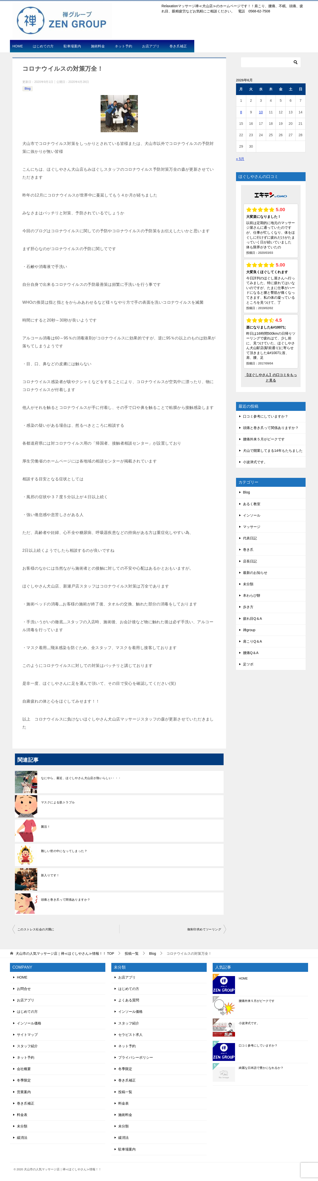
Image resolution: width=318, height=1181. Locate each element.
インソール (251, 515)
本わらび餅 (251, 595)
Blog (28, 88)
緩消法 (22, 1138)
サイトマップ (27, 1035)
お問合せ (24, 989)
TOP (65, 953)
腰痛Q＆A (250, 653)
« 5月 (240, 159)
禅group (249, 630)
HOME (17, 46)
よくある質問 (128, 1000)
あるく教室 (251, 504)
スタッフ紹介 (27, 1046)
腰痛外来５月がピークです (264, 439)
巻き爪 (248, 550)
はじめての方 (43, 46)
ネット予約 (123, 46)
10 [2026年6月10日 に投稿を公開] (261, 112)
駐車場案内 (72, 46)
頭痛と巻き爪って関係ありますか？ (65, 899)
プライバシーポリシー (135, 1057)
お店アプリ (150, 46)
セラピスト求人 (130, 1035)
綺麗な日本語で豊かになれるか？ (261, 1068)
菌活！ (45, 826)
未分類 (248, 584)
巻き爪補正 (178, 46)
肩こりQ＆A (252, 641)
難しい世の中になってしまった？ (64, 851)
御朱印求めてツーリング (204, 929)
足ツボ (248, 664)
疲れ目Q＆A (252, 619)
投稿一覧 (125, 1092)
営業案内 (24, 1092)
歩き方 (248, 607)
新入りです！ (50, 875)
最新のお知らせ (255, 573)
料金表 (22, 1115)
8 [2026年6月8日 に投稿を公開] (241, 112)
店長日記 (250, 561)
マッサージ (251, 527)
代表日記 (250, 538)
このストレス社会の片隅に (35, 929)
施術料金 (98, 46)
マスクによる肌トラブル (58, 802)
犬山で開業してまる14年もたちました (273, 451)
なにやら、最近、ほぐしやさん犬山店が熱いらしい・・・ (81, 778)
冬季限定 (24, 1080)
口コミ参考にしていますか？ (265, 416)
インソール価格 (29, 1023)
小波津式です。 (255, 462)
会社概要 (24, 1069)
